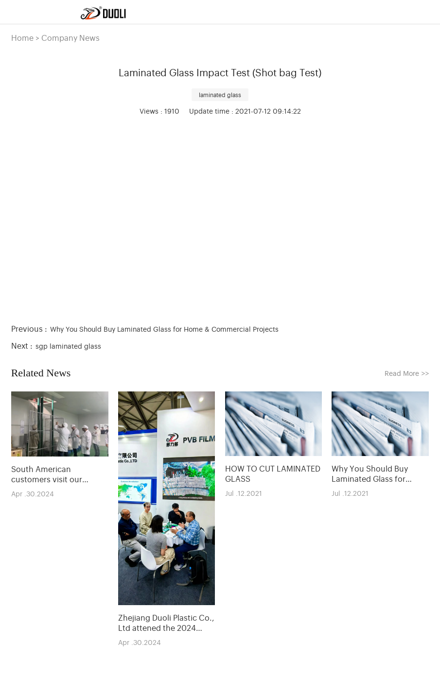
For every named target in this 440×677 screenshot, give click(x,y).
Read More (407, 372)
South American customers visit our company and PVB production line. (46, 474)
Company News (70, 37)
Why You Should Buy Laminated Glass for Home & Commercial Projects (164, 328)
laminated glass (220, 95)
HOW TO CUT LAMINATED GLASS (272, 473)
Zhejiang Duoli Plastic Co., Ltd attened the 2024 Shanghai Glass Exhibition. (166, 622)
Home (22, 37)
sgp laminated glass (68, 345)
